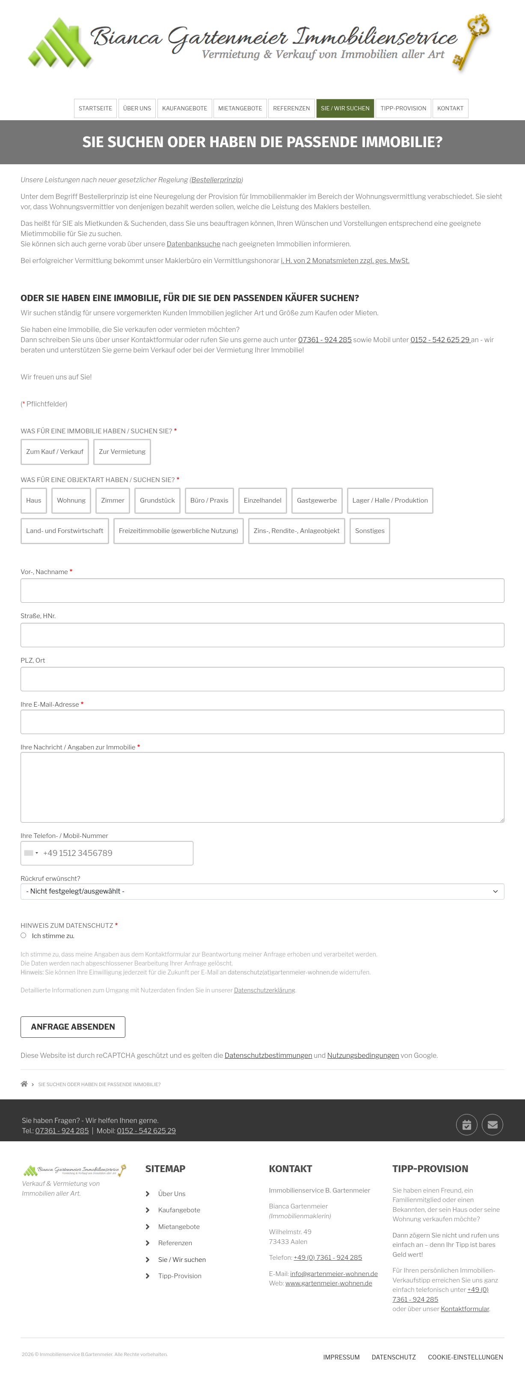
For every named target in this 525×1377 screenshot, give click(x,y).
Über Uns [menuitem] (137, 108)
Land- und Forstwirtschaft (65, 531)
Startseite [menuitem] (96, 108)
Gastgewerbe (317, 500)
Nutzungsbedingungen (363, 1055)
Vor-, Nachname (44, 572)
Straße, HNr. (38, 616)
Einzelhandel (263, 500)
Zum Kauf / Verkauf (54, 452)
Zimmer (113, 500)
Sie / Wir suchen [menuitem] (345, 108)
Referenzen (175, 1243)
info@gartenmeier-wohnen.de (334, 1274)
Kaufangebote (179, 1210)
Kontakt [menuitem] (450, 108)
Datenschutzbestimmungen (268, 1055)
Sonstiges (370, 531)
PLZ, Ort (33, 660)
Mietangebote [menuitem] (240, 108)
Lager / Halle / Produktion (390, 500)
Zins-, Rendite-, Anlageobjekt (297, 531)
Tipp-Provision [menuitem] (403, 108)
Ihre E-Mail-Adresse (50, 704)
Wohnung (71, 500)
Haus (34, 500)
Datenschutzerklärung (264, 990)
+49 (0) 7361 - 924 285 (328, 1258)
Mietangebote (179, 1227)
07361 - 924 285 (325, 340)
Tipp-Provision (180, 1276)
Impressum (341, 1357)
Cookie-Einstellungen (465, 1357)
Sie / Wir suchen (182, 1260)
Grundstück (157, 500)
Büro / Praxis (209, 500)
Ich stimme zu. (53, 936)
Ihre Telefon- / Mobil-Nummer (64, 836)
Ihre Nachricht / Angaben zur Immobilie (78, 747)
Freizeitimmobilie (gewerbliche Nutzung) (178, 531)
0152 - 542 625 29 (440, 340)
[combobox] (31, 853)
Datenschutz (394, 1357)
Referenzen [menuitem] (291, 108)
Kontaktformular (465, 1309)
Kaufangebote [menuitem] (185, 108)
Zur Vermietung (122, 452)
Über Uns (172, 1194)
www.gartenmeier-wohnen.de (328, 1283)
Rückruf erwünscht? (50, 878)
